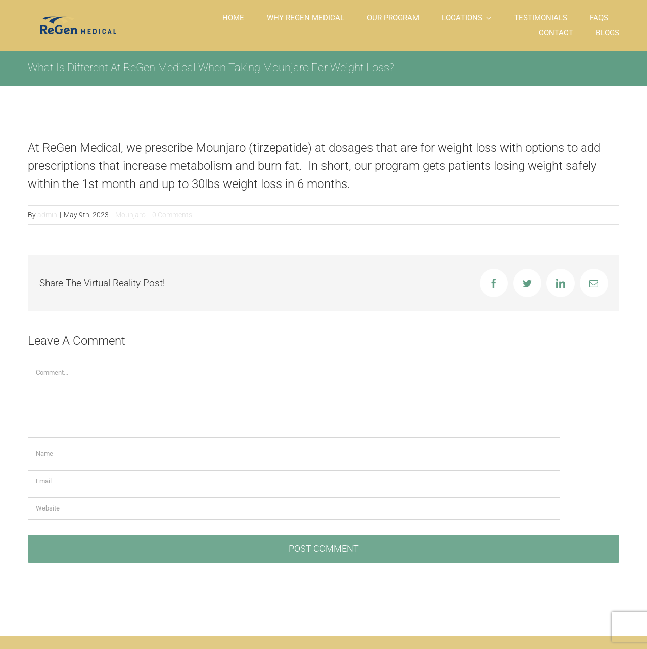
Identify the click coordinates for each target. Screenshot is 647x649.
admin (47, 215)
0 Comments (172, 215)
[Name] (294, 454)
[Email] (294, 481)
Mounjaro (130, 215)
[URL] (294, 508)
